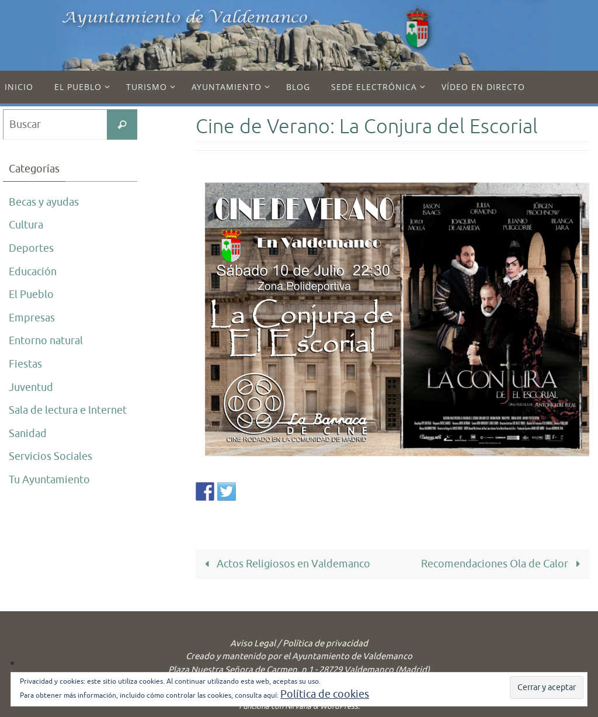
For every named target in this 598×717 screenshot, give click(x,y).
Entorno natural (46, 340)
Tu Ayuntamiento (49, 479)
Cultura (26, 225)
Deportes (31, 248)
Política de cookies (324, 694)
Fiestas (25, 364)
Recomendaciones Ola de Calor (503, 563)
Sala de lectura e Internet (68, 410)
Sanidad (28, 433)
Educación (33, 271)
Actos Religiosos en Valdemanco (285, 563)
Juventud (31, 387)
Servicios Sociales (50, 456)
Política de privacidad (325, 643)
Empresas (32, 317)
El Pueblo (31, 294)
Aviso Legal (253, 643)
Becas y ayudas (44, 202)
